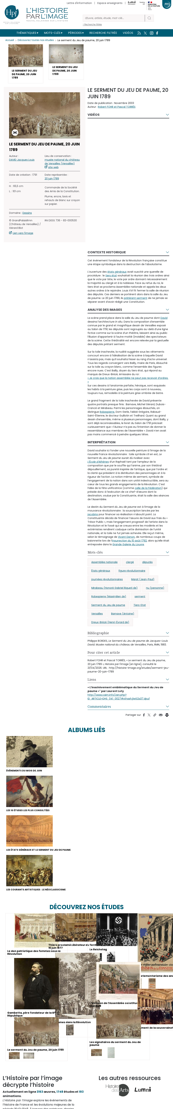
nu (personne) (155, 590)
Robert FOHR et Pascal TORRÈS (116, 109)
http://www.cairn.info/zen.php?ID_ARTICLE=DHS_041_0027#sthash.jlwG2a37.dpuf (119, 699)
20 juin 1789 (52, 181)
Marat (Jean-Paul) (142, 581)
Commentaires (99, 709)
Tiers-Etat (140, 607)
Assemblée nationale (104, 564)
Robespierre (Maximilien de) (108, 599)
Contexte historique (107, 254)
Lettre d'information (79, 3)
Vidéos (128, 33)
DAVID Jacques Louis (21, 162)
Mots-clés (52, 33)
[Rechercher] (114, 18)
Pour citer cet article (104, 655)
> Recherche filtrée (92, 24)
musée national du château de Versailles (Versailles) (62, 164)
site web (53, 170)
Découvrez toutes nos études (36, 40)
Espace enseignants (109, 3)
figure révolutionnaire (131, 573)
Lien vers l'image (23, 235)
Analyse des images (105, 312)
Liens (92, 682)
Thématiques (26, 33)
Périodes (75, 33)
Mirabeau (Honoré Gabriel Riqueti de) (114, 590)
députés (147, 564)
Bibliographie (98, 635)
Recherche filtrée (103, 33)
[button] (25, 65)
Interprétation (101, 444)
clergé (130, 564)
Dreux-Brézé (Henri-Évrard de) (110, 624)
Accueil (9, 40)
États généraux (100, 573)
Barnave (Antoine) (122, 616)
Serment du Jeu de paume (108, 607)
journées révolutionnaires (107, 581)
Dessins (27, 215)
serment (140, 599)
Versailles (97, 616)
